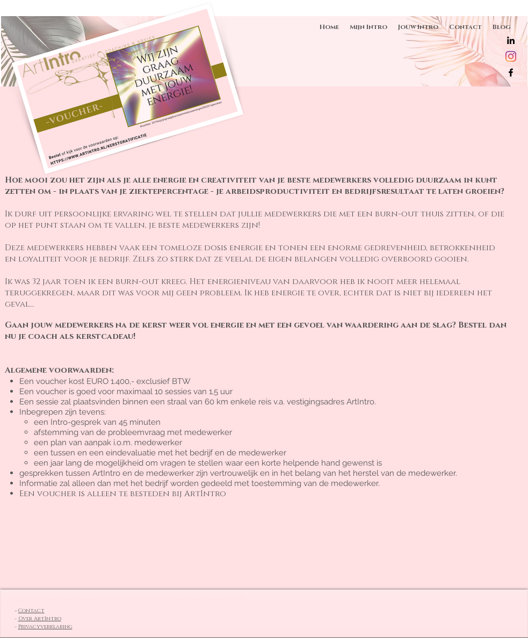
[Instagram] (510, 56)
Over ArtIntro (39, 618)
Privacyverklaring (45, 626)
